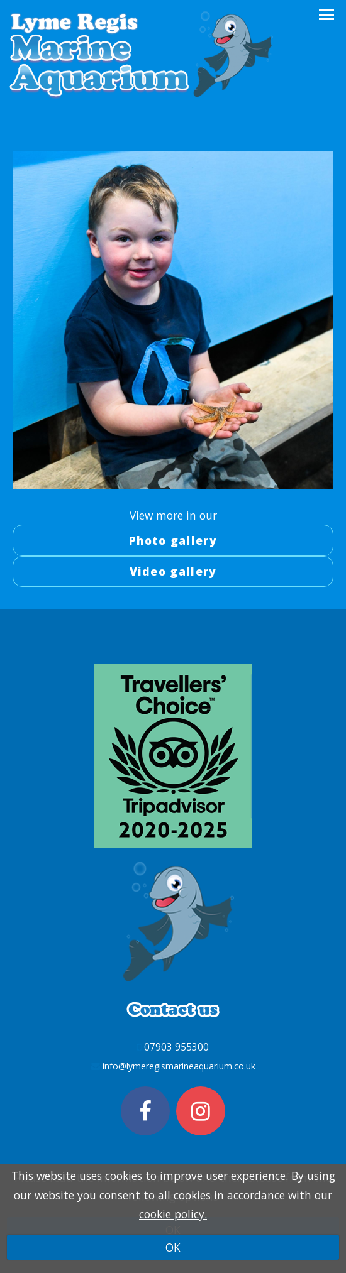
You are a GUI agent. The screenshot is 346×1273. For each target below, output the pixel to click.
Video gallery (173, 571)
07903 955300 (176, 1047)
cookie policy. (173, 1213)
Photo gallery (173, 540)
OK (173, 1247)
